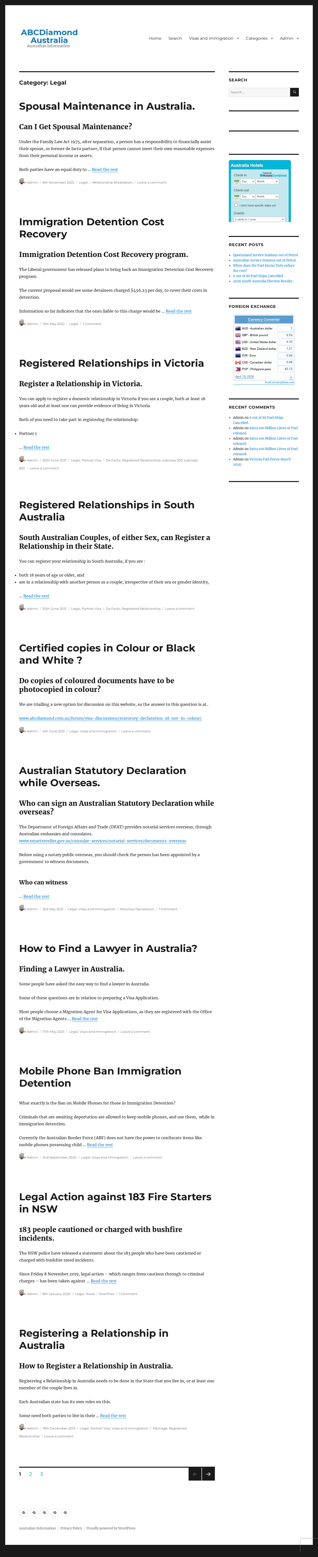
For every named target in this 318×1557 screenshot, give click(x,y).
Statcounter (12, 1553)
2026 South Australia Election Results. (263, 281)
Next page (208, 1480)
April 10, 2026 (244, 376)
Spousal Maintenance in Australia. (107, 106)
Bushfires (106, 1294)
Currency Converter (264, 319)
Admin (286, 38)
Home (155, 38)
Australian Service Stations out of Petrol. (264, 260)
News (90, 1294)
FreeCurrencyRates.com (279, 382)
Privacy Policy (71, 1528)
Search (175, 38)
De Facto (113, 460)
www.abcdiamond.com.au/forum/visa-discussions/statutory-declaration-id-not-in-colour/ (110, 718)
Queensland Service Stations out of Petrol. (266, 255)
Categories (257, 38)
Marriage (160, 1428)
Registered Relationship (141, 460)
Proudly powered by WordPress (111, 1528)
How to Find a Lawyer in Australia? (108, 948)
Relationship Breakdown (112, 182)
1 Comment (92, 324)
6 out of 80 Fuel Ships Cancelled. (258, 276)
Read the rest (105, 169)
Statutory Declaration (137, 909)
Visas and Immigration (211, 38)
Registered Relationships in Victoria (111, 363)
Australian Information (37, 1528)
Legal (83, 182)
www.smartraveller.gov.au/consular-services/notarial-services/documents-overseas (102, 840)
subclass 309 (172, 460)
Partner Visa (91, 460)
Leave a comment (151, 182)
